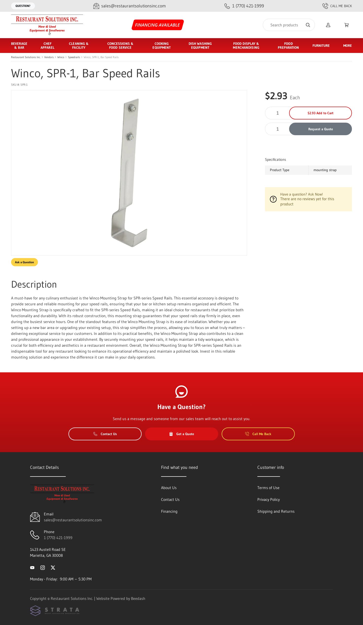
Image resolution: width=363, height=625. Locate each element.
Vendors (49, 57)
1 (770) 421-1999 (58, 537)
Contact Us (105, 434)
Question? (23, 6)
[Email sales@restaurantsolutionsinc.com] (129, 6)
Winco (60, 57)
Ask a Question (24, 262)
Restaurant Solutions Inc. (26, 57)
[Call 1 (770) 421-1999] (244, 6)
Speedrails (74, 57)
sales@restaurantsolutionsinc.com (73, 519)
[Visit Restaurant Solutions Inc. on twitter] (53, 567)
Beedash (138, 598)
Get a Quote (181, 434)
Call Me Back (337, 6)
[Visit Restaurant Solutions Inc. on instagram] (42, 567)
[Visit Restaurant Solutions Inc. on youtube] (32, 567)
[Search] (289, 25)
